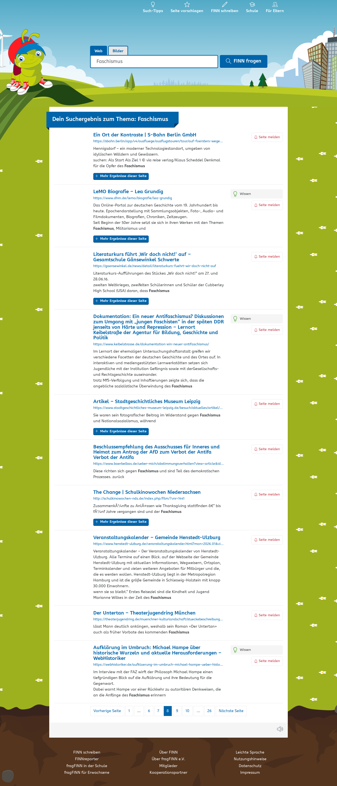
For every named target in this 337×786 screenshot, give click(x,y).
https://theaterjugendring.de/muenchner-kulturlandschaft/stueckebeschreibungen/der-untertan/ (158, 619)
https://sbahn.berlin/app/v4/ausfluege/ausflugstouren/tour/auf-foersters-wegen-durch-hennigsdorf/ (158, 141)
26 (211, 711)
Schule (252, 8)
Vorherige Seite (107, 711)
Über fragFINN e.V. (168, 759)
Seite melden (267, 137)
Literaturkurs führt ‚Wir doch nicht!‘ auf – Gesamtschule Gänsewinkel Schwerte (142, 257)
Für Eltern (275, 8)
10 (189, 711)
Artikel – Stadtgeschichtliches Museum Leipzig (146, 401)
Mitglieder (168, 766)
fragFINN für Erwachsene (86, 773)
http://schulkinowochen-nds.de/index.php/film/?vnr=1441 (138, 498)
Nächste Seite (231, 711)
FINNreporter (87, 759)
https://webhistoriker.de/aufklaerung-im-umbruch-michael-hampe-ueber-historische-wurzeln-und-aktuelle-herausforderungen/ (158, 664)
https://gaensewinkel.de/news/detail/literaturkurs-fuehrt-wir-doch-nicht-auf (154, 266)
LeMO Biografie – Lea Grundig (128, 192)
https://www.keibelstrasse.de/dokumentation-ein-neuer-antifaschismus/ (151, 344)
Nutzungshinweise (250, 759)
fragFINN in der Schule (86, 766)
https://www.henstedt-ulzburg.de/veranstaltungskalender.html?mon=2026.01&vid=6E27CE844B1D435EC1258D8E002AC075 (158, 544)
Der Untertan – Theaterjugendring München (144, 613)
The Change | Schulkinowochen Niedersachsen (147, 492)
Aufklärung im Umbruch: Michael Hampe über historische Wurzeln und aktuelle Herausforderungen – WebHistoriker (157, 653)
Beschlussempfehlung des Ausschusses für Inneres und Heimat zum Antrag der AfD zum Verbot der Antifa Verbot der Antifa (156, 452)
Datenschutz (250, 766)
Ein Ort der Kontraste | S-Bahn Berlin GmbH (144, 135)
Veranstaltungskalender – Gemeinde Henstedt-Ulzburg (156, 537)
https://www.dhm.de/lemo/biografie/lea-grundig (132, 198)
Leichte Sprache (250, 752)
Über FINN (168, 752)
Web (99, 51)
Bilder (118, 51)
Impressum (250, 773)
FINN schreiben (86, 752)
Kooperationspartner (168, 773)
